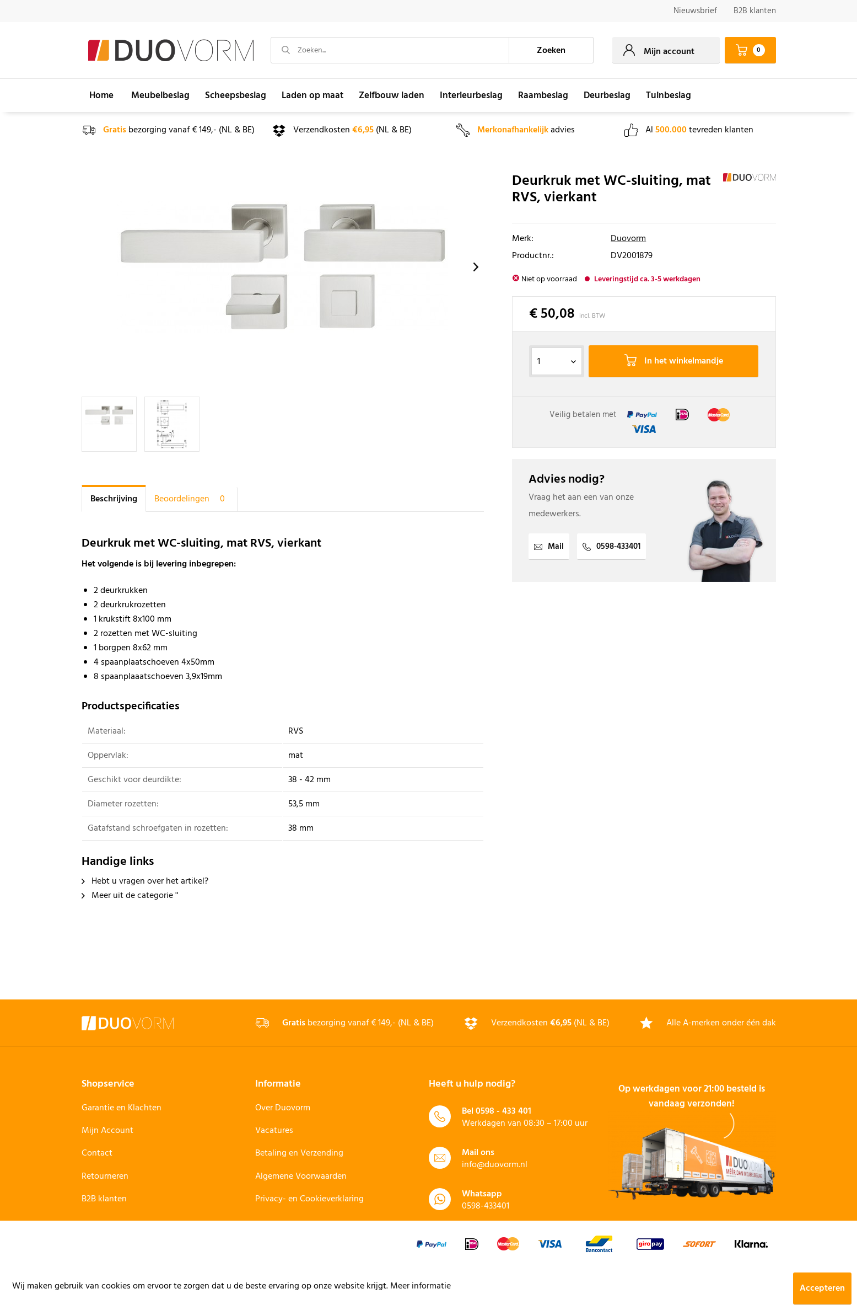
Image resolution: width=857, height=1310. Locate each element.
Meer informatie (420, 1286)
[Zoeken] (551, 50)
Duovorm (628, 239)
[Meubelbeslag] (160, 95)
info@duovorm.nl (494, 1165)
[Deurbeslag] (607, 95)
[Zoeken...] (390, 50)
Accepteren (822, 1288)
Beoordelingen (191, 499)
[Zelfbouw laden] (391, 95)
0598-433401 (611, 546)
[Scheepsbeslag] (235, 95)
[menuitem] (695, 11)
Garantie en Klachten (121, 1108)
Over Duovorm (282, 1108)
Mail (549, 546)
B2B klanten (755, 11)
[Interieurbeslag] (471, 95)
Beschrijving (113, 499)
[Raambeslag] (543, 95)
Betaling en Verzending (299, 1153)
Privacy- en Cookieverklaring (309, 1199)
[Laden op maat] (312, 95)
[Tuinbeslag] (668, 95)
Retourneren (105, 1176)
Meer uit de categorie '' (130, 896)
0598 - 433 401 (503, 1111)
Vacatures (274, 1131)
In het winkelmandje (673, 361)
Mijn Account (107, 1131)
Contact (97, 1153)
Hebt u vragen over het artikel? (145, 881)
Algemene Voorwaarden (301, 1176)
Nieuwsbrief (695, 11)
